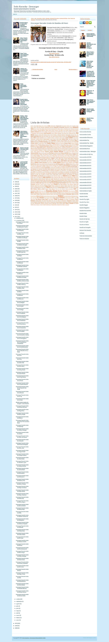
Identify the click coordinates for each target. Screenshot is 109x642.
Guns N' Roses (38, 157)
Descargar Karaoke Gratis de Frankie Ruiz (22, 530)
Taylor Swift (45, 199)
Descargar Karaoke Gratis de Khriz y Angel (22, 413)
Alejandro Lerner (68, 127)
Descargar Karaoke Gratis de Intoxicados (22, 472)
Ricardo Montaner (63, 191)
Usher (73, 200)
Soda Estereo (49, 197)
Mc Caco (60, 179)
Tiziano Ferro (38, 200)
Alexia (59, 129)
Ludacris (64, 174)
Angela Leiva (54, 131)
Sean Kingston (62, 194)
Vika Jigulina (47, 202)
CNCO (34, 137)
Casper (35, 140)
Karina (76, 162)
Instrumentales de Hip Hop (86, 154)
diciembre (18, 218)
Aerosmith (53, 125)
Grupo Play (72, 155)
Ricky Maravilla (72, 191)
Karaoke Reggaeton (84, 207)
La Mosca (63, 166)
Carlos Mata (58, 139)
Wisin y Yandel (69, 203)
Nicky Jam (38, 183)
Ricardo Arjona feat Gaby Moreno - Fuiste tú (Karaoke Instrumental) (24, 102)
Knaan (40, 165)
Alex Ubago (42, 129)
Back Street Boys (65, 133)
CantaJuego (33, 139)
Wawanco (43, 203)
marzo (17, 615)
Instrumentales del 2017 (85, 179)
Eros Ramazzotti (67, 151)
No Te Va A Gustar (54, 183)
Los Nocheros (73, 171)
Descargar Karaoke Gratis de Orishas (22, 222)
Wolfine (32, 204)
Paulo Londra (55, 185)
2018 (16, 200)
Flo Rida (55, 153)
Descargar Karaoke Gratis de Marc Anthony (22, 284)
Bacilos (59, 133)
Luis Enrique (69, 174)
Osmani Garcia (50, 184)
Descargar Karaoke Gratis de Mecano (22, 273)
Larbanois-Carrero (65, 167)
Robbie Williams (42, 192)
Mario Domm (64, 177)
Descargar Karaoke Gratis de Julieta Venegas (22, 429)
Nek (59, 181)
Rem (77, 189)
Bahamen (36, 134)
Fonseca (59, 153)
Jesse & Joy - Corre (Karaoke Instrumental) (24, 70)
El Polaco (44, 150)
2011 (16, 216)
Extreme (76, 151)
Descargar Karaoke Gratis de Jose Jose (22, 447)
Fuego (40, 154)
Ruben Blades (33, 194)
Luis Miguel (40, 176)
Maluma (65, 176)
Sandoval (48, 194)
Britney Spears (71, 136)
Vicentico (35, 202)
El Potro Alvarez (50, 150)
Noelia (67, 183)
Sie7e (66, 196)
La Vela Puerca (36, 167)
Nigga (43, 183)
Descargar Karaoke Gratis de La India (22, 399)
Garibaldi (50, 154)
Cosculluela (73, 141)
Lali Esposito (52, 167)
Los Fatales (60, 171)
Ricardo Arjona (51, 191)
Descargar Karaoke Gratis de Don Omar (22, 566)
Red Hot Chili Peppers (60, 189)
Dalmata (62, 143)
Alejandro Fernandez (59, 127)
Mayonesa (56, 179)
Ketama (70, 164)
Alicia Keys (68, 129)
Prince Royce (61, 187)
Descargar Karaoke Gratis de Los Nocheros (22, 323)
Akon (77, 125)
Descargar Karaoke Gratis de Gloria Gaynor (22, 501)
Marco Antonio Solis (56, 177)
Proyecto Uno (67, 187)
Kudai (43, 165)
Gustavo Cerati (45, 157)
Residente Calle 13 (35, 191)
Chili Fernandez (70, 140)
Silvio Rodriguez (72, 196)
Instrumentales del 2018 (85, 182)
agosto (18, 603)
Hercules (34, 158)
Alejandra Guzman (49, 127)
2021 (16, 193)
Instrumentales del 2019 (85, 185)
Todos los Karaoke (84, 238)
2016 (16, 205)
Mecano (68, 179)
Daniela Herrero (41, 144)
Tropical (69, 200)
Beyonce (72, 134)
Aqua (67, 131)
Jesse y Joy (64, 159)
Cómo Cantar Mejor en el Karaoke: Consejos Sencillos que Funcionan (90, 64)
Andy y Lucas (48, 131)
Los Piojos (42, 173)
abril (17, 613)
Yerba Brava (48, 204)
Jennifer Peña (50, 159)
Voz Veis (32, 203)
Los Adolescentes (44, 170)
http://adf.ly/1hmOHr (54, 53)
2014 (16, 209)
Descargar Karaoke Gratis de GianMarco (22, 519)
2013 (16, 212)
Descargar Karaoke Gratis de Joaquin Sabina (22, 454)
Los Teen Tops (37, 174)
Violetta (69, 202)
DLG (45, 143)
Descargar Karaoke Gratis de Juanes (22, 433)
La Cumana (33, 166)
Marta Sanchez (34, 179)
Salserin (44, 194)
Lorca (72, 169)
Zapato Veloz (59, 204)
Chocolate (36, 141)
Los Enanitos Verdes (53, 171)
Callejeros (57, 137)
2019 (16, 198)
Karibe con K (72, 162)
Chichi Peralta (63, 140)
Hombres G (39, 158)
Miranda (59, 180)
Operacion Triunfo (39, 184)
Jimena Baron (70, 159)
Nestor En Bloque (74, 181)
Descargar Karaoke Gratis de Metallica (22, 269)
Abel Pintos (39, 125)
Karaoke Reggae (84, 205)
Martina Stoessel (41, 179)
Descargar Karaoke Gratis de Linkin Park (22, 362)
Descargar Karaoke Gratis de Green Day (22, 498)
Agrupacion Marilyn (66, 125)
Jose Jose (48, 161)
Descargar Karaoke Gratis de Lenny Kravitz (22, 369)
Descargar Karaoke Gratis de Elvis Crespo (22, 552)
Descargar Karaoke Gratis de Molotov (22, 258)
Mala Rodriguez (54, 176)
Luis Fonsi (34, 176)
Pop (69, 18)
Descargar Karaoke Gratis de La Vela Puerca (22, 376)
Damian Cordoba (74, 143)
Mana (73, 176)
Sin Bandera (40, 197)
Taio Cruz (33, 199)
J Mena (56, 158)
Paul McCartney (40, 185)
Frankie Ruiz (36, 154)
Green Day (54, 155)
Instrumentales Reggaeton (86, 146)
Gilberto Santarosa (69, 154)
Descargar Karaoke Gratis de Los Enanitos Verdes (22, 334)
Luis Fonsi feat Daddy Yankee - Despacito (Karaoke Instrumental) (24, 164)
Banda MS (41, 134)
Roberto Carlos (49, 192)
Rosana (76, 192)
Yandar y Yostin (39, 204)
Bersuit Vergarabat (66, 134)
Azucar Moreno (54, 133)
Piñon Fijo (52, 187)
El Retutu (64, 150)
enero (17, 620)
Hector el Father (71, 157)
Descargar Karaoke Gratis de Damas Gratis (22, 595)
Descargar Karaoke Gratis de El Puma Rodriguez (22, 444)
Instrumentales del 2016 (85, 176)
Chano (49, 140)
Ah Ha (71, 125)
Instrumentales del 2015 (85, 174)
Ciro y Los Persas (57, 141)
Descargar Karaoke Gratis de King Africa (22, 410)
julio (17, 606)
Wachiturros (37, 203)
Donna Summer (55, 147)
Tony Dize (48, 200)
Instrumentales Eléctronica (86, 137)
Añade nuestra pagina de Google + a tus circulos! (22, 403)
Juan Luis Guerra (71, 161)
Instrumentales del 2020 (85, 188)
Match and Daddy (49, 179)
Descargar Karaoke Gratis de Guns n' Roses (22, 483)
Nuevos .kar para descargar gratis (24, 148)
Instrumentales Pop (84, 140)
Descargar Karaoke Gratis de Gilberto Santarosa (22, 516)
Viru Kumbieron (74, 202)
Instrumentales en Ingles (86, 191)
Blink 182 (41, 136)
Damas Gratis (67, 143)
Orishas (45, 184)
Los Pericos (37, 173)
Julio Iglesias (50, 162)
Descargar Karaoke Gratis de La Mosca (22, 392)
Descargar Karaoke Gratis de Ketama (22, 417)
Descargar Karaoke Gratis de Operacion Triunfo (22, 226)
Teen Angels (50, 199)
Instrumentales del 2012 (85, 165)
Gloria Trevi (49, 155)
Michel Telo (42, 180)
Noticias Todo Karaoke (85, 230)
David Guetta (43, 146)
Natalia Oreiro (39, 181)
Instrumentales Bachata (85, 131)
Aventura (34, 133)
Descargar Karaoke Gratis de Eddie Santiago (22, 555)
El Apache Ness (56, 148)
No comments (38, 25)
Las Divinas (75, 167)
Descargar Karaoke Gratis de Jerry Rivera (22, 458)
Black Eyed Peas (35, 136)
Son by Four (68, 197)
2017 (16, 202)
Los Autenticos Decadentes (54, 170)
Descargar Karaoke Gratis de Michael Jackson (22, 266)
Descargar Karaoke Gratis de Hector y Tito (22, 480)
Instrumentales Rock (85, 148)
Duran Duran (74, 147)
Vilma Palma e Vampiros (61, 202)
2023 (16, 188)
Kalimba (63, 162)
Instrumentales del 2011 (85, 162)
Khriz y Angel (75, 164)
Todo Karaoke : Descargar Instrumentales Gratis (26, 7)
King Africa (36, 165)
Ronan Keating (71, 192)
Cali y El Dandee (47, 137)
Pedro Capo (67, 185)
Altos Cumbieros (34, 130)
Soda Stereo (56, 197)
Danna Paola (63, 144)
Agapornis (58, 125)
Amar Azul (48, 130)
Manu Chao (36, 177)
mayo (17, 610)
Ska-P (46, 197)
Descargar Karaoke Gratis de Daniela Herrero (22, 591)
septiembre (19, 601)
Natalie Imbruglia (47, 181)
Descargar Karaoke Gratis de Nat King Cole (22, 251)
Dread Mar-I (68, 147)
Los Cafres (33, 171)
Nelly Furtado (63, 181)
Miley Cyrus (54, 180)
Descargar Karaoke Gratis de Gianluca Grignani (22, 523)
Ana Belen (61, 130)
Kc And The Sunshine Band (50, 164)
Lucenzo (60, 174)
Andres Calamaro (35, 131)
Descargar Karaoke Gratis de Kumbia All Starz (22, 406)
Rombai (59, 192)
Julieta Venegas (43, 162)
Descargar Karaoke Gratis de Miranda (22, 262)
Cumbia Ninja (41, 143)
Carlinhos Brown (39, 139)
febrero (18, 617)
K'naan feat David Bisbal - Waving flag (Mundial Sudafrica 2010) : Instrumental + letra (91, 84)
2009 (16, 625)
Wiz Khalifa (75, 203)
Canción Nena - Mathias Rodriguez (90, 119)
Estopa (73, 151)
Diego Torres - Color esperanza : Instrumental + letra (24, 55)
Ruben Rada (39, 194)
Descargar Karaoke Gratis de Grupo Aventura (22, 494)
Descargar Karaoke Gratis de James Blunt (22, 469)
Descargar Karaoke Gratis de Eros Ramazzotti (22, 548)
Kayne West (42, 164)
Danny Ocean (69, 144)
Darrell (73, 144)
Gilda (74, 154)
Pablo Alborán (63, 184)
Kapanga (67, 162)
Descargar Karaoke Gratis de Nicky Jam (22, 233)
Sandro (51, 194)
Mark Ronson (70, 177)
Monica (66, 180)
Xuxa (35, 204)
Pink (40, 187)
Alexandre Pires (54, 129)
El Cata (61, 148)
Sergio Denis (55, 196)
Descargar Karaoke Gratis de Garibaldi (22, 526)
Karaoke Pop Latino (54, 18)
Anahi (70, 130)
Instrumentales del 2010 (85, 160)
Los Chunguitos (45, 171)
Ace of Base (44, 125)
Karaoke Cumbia (84, 196)
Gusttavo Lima (59, 157)
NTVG (77, 180)
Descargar (39, 18)
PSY (59, 184)
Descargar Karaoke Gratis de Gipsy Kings (22, 508)
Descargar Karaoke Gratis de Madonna (22, 298)
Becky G (55, 134)
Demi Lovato (49, 146)
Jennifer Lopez (43, 159)
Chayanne (53, 140)
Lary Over (71, 167)
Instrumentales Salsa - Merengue (88, 151)
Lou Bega (43, 174)
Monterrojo (70, 180)
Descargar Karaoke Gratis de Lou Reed (22, 305)
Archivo (90, 30)
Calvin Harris (62, 137)
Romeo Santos (64, 192)
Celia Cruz (40, 140)
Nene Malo (68, 181)
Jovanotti (53, 161)
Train (58, 200)
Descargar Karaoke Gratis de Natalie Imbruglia (22, 244)
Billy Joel (76, 134)
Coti (77, 141)
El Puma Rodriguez (58, 150)
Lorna (75, 169)
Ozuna (56, 184)
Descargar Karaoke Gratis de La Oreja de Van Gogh (22, 388)
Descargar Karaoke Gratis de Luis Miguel (22, 302)
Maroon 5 (76, 177)
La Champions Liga (74, 165)
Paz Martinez (61, 185)
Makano (49, 176)
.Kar (35, 18)
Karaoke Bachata (84, 193)
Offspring (74, 183)
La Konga (47, 166)
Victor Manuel (41, 202)
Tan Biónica (38, 199)
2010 (16, 623)
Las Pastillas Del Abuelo (42, 169)
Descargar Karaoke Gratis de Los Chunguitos (22, 338)
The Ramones (72, 199)
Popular (83, 30)
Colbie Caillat (64, 141)
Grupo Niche (67, 155)
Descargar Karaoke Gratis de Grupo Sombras (22, 487)
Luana (50, 174)
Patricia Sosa (34, 185)
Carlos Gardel (53, 139)
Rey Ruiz (42, 191)
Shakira (61, 196)
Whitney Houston (48, 203)
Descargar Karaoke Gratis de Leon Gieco (22, 365)
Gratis (43, 18)
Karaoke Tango (83, 216)
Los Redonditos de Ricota (63, 173)
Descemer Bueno (56, 146)
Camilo (71, 137)
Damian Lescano (34, 144)
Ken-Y (64, 164)
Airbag (74, 125)
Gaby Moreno (45, 154)
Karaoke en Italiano (84, 224)
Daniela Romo (56, 144)
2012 (16, 214)
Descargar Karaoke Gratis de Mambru (22, 294)
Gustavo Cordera (52, 157)
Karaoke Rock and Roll (85, 210)
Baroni (51, 134)
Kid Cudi (32, 165)
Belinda (59, 134)
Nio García (47, 183)
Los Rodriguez (73, 173)
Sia (64, 196)
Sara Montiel (56, 194)
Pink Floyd (43, 187)
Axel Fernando (47, 133)
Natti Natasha (54, 181)
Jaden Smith (60, 158)
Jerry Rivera (57, 159)
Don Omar (39, 147)
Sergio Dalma (49, 196)
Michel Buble (37, 180)
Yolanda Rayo (54, 204)
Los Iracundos (66, 171)
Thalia (55, 199)
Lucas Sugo (55, 174)
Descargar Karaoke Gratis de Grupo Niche (22, 490)
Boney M (54, 136)
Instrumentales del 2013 (85, 168)
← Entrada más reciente (37, 69)
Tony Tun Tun (54, 200)
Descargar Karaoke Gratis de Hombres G (22, 476)
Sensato (45, 196)
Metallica (72, 179)
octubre (18, 599)
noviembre (18, 220)
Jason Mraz (36, 159)
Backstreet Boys (72, 133)
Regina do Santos (69, 189)
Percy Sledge (73, 185)
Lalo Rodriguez (58, 167)
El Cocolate (65, 148)
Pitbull (48, 187)
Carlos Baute (46, 139)
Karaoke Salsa (83, 213)
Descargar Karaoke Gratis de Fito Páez (22, 537)
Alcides (42, 127)
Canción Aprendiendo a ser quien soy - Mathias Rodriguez (91, 45)
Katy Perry (37, 164)
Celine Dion (45, 140)
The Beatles (61, 199)
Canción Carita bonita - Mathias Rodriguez (91, 110)
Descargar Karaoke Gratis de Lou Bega (22, 309)
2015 (16, 207)
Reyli (45, 191)
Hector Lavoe (65, 157)
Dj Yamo (35, 147)
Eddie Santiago (38, 148)
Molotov (62, 180)
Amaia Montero (41, 130)
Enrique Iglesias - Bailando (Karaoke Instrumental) (91, 35)
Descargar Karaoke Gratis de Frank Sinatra (22, 534)
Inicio (15, 14)
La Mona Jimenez (57, 166)
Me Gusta (64, 179)
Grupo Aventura (60, 155)
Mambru (70, 176)
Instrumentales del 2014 (85, 171)
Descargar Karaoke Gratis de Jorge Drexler (22, 451)
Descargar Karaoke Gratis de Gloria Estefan (22, 505)
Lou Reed (47, 174)
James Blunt (70, 158)
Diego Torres (65, 146)
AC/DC (32, 125)
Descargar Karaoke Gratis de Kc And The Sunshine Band (22, 422)
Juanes (36, 162)
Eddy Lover (44, 148)
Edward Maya (50, 148)
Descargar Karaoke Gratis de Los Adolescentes (22, 346)
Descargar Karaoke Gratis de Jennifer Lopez (22, 462)
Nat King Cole (33, 181)
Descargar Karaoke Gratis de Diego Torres (22, 573)
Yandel (44, 204)
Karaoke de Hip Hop (85, 219)
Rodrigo (55, 192)
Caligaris (53, 137)
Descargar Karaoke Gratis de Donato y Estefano (22, 562)
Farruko (44, 153)
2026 (16, 181)
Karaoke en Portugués (85, 227)
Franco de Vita (64, 153)
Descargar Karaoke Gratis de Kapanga (22, 426)
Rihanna (37, 192)
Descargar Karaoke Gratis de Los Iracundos (22, 327)
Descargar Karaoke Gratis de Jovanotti (22, 440)
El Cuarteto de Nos (71, 148)
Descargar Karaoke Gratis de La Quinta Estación (22, 383)
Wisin (64, 203)
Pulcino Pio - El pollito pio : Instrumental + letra (90, 92)
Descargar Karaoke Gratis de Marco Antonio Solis (22, 280)
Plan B (56, 187)
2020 (16, 195)
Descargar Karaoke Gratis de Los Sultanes (22, 312)
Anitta (59, 131)
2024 (16, 186)
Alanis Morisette (37, 127)
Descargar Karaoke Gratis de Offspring (22, 230)
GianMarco (54, 154)
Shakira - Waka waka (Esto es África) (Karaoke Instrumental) (24, 117)
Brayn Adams (59, 136)
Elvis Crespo (37, 151)
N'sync (73, 180)
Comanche (69, 141)
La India (43, 166)
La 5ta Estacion (66, 165)
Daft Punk (58, 143)
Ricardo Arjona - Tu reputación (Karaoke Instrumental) (24, 24)
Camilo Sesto (75, 137)
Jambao (65, 158)
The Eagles (66, 199)
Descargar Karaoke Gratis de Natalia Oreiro (22, 248)
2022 (16, 191)
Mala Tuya (60, 176)
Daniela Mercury (49, 144)
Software (62, 197)
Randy (46, 189)
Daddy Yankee (51, 143)
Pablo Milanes (70, 184)
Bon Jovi (50, 136)
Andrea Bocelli (75, 130)
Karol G (32, 164)
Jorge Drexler (43, 161)
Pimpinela (36, 187)
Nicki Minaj (33, 183)
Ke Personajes (59, 164)
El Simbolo (68, 150)
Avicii (38, 133)
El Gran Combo (34, 150)
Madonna (45, 176)
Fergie (47, 153)
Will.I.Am (54, 203)
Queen (76, 187)
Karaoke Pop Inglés (84, 199)
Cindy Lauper (50, 141)
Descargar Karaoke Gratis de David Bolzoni (22, 580)
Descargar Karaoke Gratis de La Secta (22, 380)
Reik (74, 189)
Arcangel (73, 131)
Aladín (32, 127)
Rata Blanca (52, 189)
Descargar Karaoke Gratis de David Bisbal (22, 584)
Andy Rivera (42, 131)
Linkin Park (68, 169)
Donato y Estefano (46, 147)
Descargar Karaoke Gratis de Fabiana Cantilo (22, 541)
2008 (16, 628)
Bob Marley (46, 136)
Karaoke (47, 18)
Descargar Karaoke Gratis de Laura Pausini (22, 373)
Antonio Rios (62, 131)
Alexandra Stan (48, 129)
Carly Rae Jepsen (72, 139)
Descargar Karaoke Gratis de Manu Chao (22, 287)
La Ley (51, 166)
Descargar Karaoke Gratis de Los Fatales (22, 330)
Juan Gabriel (64, 161)
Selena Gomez (39, 196)
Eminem (42, 151)
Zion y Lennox (65, 204)
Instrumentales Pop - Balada (86, 143)
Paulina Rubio (47, 185)
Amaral (53, 130)
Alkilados (73, 129)
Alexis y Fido (63, 129)
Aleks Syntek (36, 129)
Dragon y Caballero (62, 147)
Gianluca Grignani (61, 154)
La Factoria (38, 166)
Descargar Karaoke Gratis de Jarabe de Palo (22, 465)
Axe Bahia (41, 133)
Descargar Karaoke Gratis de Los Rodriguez (22, 316)
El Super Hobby (74, 150)
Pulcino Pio (73, 187)
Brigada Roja (65, 136)
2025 (16, 184)
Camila (67, 137)
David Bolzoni (37, 146)
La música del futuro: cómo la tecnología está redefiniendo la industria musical (91, 74)
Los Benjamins (63, 170)
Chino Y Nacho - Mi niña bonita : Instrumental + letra (24, 40)
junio (17, 608)
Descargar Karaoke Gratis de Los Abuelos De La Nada (22, 351)
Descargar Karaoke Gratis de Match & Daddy (22, 276)
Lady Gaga (47, 167)
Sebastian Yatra (70, 194)
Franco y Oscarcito (72, 153)
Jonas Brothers (37, 161)
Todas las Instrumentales (86, 236)
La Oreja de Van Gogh (71, 166)
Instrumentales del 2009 (85, 157)
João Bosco (58, 161)
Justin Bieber (57, 162)
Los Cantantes (39, 171)
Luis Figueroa (75, 174)
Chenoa (58, 140)
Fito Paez (51, 153)
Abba (35, 125)
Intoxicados (48, 158)
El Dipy (77, 148)
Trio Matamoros (63, 200)
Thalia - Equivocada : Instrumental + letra (23, 85)
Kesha (67, 164)
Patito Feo (76, 184)
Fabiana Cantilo (34, 153)
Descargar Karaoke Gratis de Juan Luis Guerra (22, 436)
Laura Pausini (51, 169)
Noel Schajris (62, 183)
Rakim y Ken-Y (41, 189)
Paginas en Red (92, 637)
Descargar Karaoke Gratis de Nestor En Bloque (22, 237)
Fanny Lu (40, 153)
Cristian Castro (34, 143)
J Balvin (53, 158)
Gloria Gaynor (43, 155)
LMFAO (60, 165)
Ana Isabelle (66, 130)
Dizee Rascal (74, 146)
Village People (53, 202)
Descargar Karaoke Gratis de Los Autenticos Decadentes (22, 342)
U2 (71, 200)
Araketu (69, 131)
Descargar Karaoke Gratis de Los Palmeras (22, 320)
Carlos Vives (65, 139)
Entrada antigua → (73, 69)
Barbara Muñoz (47, 134)
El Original (39, 150)
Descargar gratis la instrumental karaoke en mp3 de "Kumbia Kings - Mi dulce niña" (51, 62)
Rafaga (35, 189)
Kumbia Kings (55, 165)
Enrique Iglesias (58, 151)
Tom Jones (44, 200)
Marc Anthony (47, 177)
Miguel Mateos (49, 180)
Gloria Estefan (36, 155)
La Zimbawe (41, 167)
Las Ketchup (33, 169)
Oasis (70, 183)
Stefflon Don (73, 197)
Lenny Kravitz (57, 169)
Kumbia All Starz (63, 18)
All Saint (76, 129)
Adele (48, 125)
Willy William (59, 203)
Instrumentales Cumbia (85, 134)
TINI (77, 197)
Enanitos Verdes (49, 151)
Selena (34, 196)
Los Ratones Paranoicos (51, 173)
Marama (41, 177)
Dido (61, 146)
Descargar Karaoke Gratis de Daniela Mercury (22, 588)
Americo (56, 130)
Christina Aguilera (43, 141)
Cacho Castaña (40, 137)
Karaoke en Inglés (84, 221)
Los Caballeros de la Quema (72, 170)
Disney (70, 146)
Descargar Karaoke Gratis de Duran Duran (22, 559)
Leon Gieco (63, 169)
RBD (32, 189)
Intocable (44, 158)
